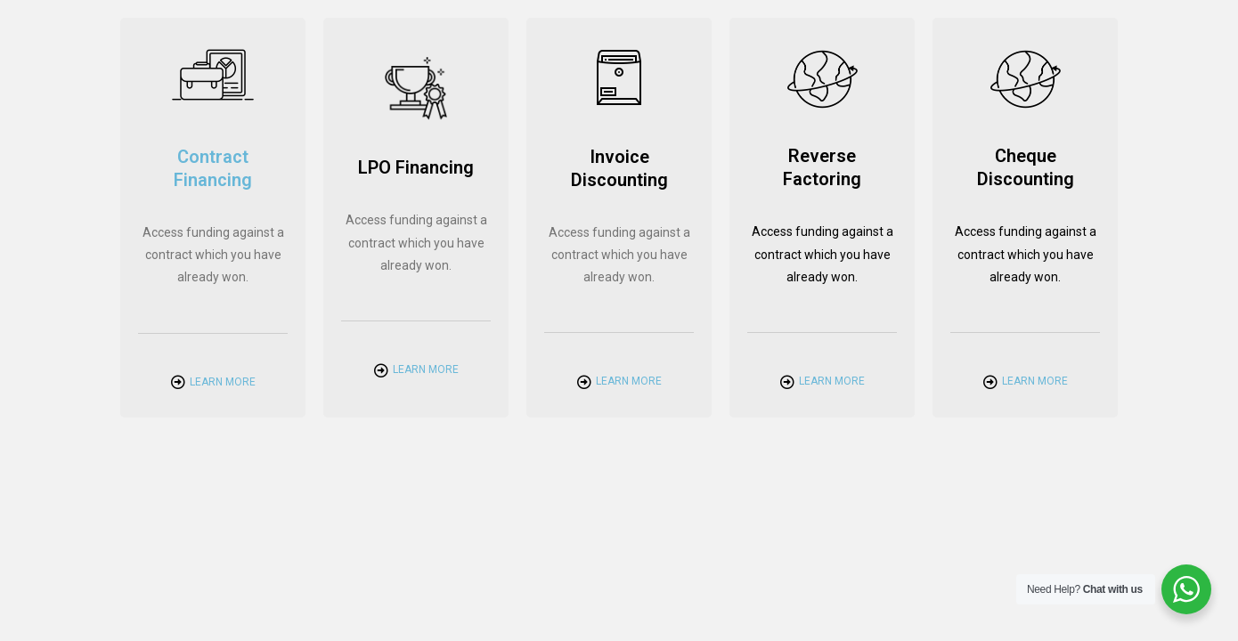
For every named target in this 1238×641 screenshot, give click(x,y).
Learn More (223, 382)
